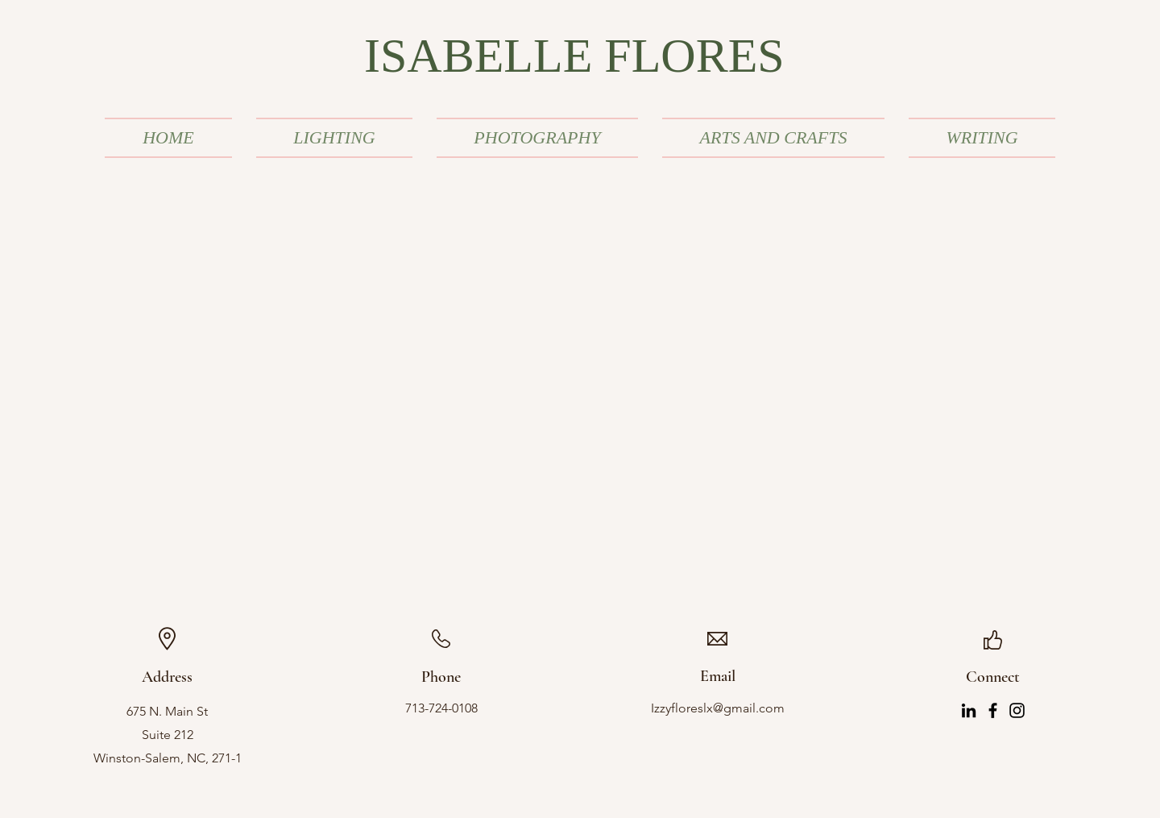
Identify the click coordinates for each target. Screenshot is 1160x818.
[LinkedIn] (969, 710)
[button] (334, 138)
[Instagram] (1017, 710)
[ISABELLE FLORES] (580, 55)
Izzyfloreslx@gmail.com (718, 708)
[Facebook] (993, 710)
